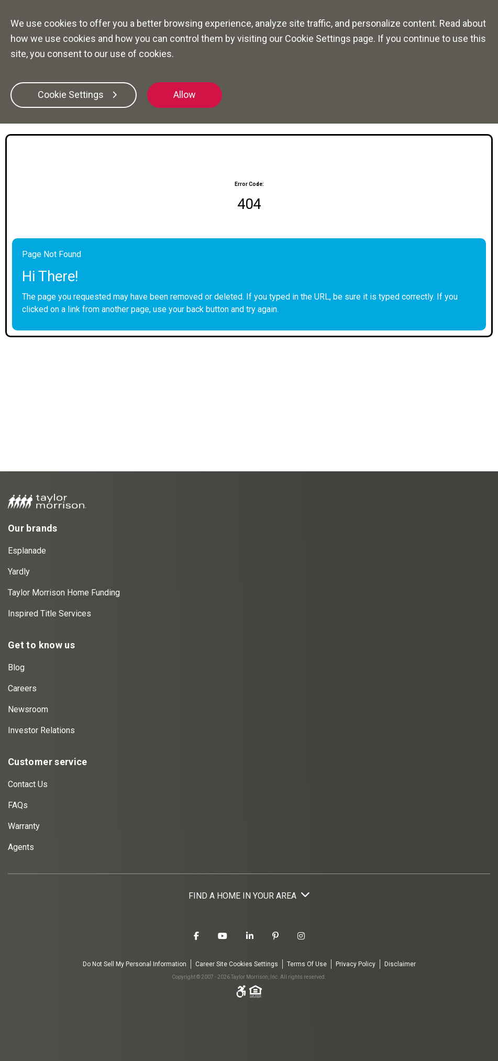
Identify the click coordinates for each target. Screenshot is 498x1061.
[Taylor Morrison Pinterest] (275, 936)
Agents (21, 847)
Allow (184, 94)
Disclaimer (400, 964)
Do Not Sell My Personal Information (134, 964)
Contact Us (28, 784)
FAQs (18, 805)
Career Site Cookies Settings (236, 964)
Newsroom (28, 709)
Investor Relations (41, 730)
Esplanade (27, 551)
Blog (16, 667)
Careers (22, 688)
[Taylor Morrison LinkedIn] (249, 936)
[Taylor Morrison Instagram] (301, 936)
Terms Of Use (307, 964)
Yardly (19, 572)
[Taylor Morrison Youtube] (222, 936)
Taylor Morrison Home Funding (64, 593)
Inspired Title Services (49, 613)
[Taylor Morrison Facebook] (196, 936)
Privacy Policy (355, 964)
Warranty (24, 826)
